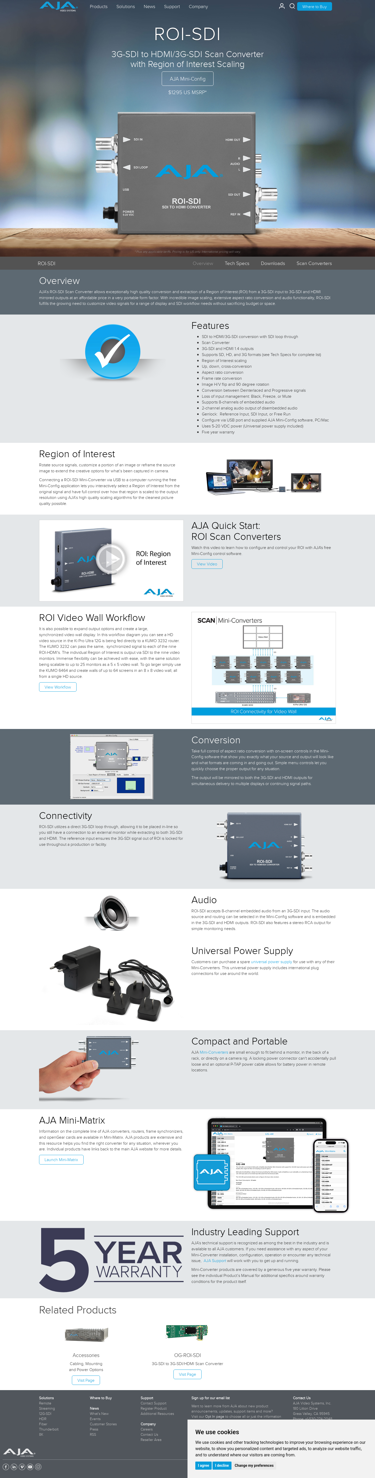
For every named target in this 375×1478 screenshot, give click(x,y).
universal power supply (271, 961)
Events (95, 1418)
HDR (42, 1418)
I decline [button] (222, 1465)
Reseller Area (151, 1439)
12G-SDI (45, 1413)
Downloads (273, 263)
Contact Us (149, 1434)
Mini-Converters (214, 1052)
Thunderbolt (49, 1429)
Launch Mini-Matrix (61, 1159)
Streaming (47, 1408)
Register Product (154, 1408)
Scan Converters (314, 263)
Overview (203, 263)
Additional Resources (157, 1413)
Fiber (43, 1424)
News (94, 1408)
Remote (45, 1403)
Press (94, 1429)
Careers (147, 1429)
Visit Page (86, 1380)
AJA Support (215, 1260)
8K (41, 1434)
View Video (207, 564)
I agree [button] (203, 1465)
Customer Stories (103, 1424)
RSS (93, 1434)
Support (147, 1398)
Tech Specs (237, 263)
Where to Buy (314, 6)
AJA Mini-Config (187, 78)
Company (148, 1424)
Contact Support (153, 1403)
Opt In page (214, 1416)
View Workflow (58, 687)
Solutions (46, 1398)
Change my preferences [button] (254, 1465)
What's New (99, 1413)
